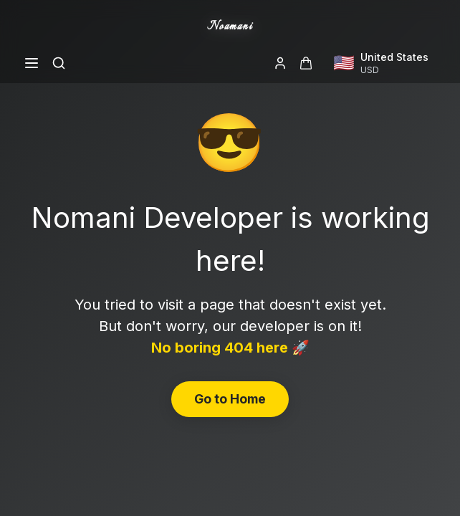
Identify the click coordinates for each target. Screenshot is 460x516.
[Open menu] (31, 63)
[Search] (59, 63)
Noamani (229, 27)
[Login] (280, 63)
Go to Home (230, 398)
